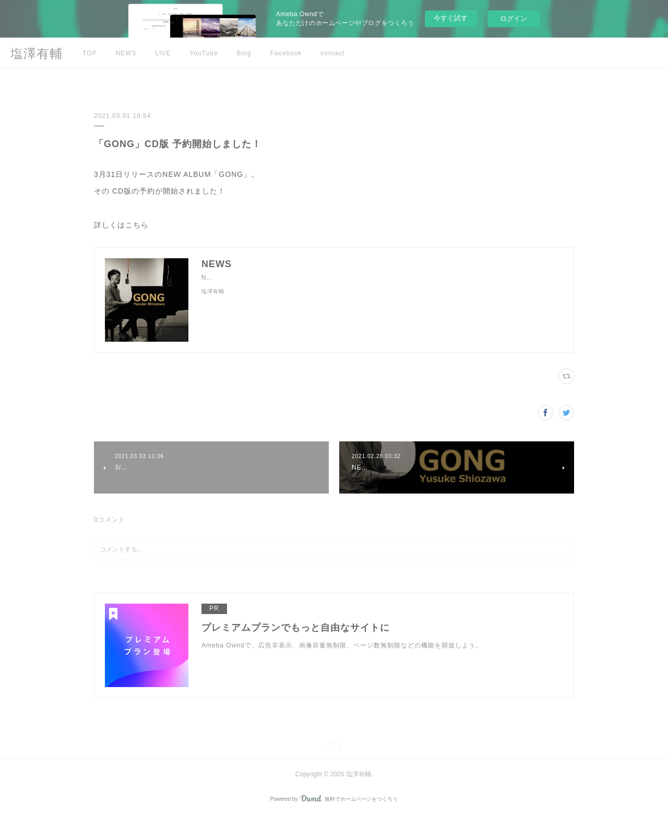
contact (332, 53)
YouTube (203, 53)
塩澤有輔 (36, 53)
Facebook (286, 53)
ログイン (513, 18)
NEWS (125, 53)
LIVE (163, 53)
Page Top (334, 745)
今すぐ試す (451, 18)
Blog (244, 53)
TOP (89, 53)
